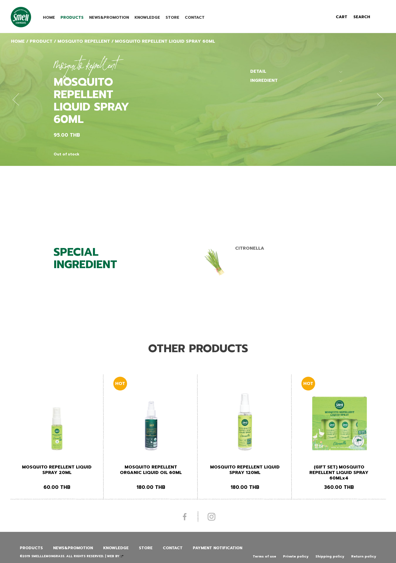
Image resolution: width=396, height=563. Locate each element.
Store (172, 17)
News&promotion (109, 17)
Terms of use (264, 556)
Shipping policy (329, 556)
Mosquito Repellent (83, 41)
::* (121, 556)
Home (49, 17)
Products (72, 17)
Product (41, 41)
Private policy (296, 556)
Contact (195, 17)
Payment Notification (217, 548)
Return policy (363, 556)
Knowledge (147, 17)
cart (341, 17)
